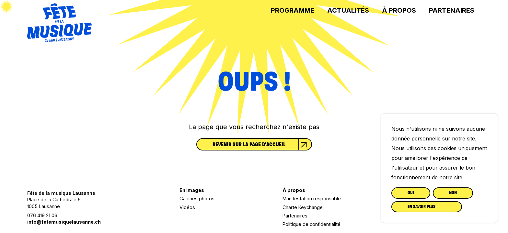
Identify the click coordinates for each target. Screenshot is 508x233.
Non (453, 192)
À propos (399, 10)
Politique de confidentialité (312, 224)
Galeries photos (196, 198)
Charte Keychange (303, 207)
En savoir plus (421, 206)
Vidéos (187, 207)
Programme (292, 10)
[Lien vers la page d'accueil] (59, 40)
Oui (411, 192)
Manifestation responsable (312, 198)
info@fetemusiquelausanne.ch (64, 222)
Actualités (348, 10)
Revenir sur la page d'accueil (262, 144)
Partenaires (451, 10)
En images (191, 190)
